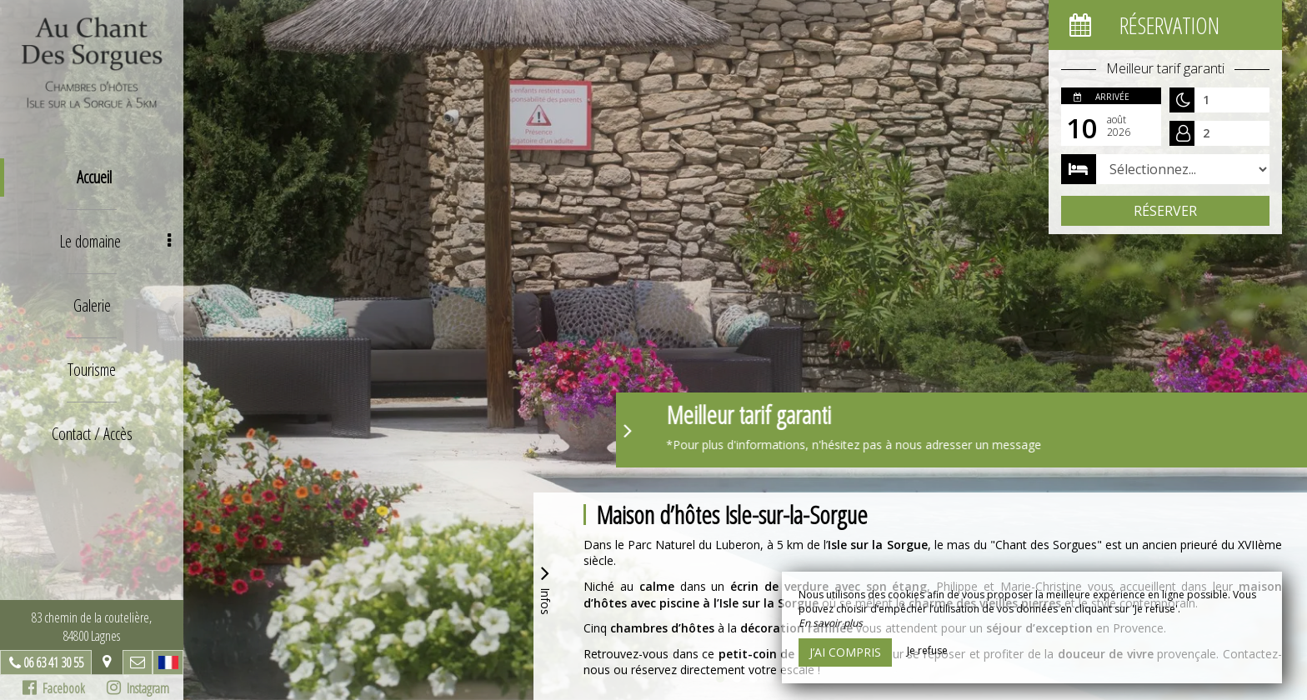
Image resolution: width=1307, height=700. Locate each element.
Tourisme (92, 369)
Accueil (94, 177)
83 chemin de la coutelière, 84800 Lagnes (92, 626)
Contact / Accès (92, 433)
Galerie (92, 305)
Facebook (54, 688)
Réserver (1165, 211)
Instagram (138, 688)
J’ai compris (845, 652)
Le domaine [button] (115, 241)
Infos (545, 588)
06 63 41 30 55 (53, 662)
